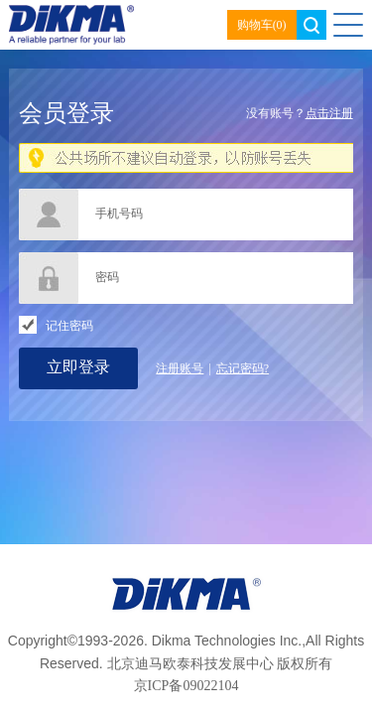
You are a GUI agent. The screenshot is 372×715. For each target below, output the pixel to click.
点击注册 (329, 113)
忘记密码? (242, 368)
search (311, 25)
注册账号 (179, 368)
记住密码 (69, 326)
